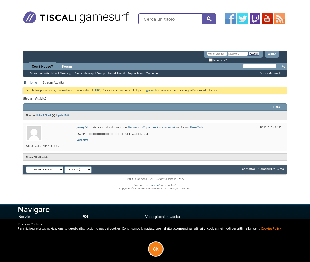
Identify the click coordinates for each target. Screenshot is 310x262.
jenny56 (82, 127)
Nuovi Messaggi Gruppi (90, 73)
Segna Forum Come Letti (143, 73)
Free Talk (196, 127)
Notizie (24, 217)
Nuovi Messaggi (61, 73)
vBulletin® (154, 185)
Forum (67, 66)
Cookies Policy (271, 228)
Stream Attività (39, 73)
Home (33, 82)
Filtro (276, 107)
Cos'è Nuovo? (42, 66)
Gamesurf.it (266, 169)
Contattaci (249, 169)
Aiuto (272, 54)
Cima (280, 169)
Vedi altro (82, 140)
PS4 (85, 217)
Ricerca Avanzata (270, 73)
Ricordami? (218, 60)
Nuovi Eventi (116, 73)
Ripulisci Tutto (63, 115)
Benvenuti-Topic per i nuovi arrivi (151, 127)
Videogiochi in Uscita (162, 217)
